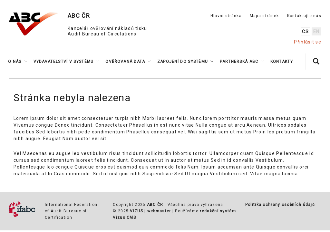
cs (305, 31)
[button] (17, 61)
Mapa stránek (264, 16)
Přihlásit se (307, 41)
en (316, 31)
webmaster (159, 211)
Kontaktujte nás (304, 16)
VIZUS (136, 211)
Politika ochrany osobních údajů (280, 204)
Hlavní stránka (226, 16)
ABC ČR (155, 204)
